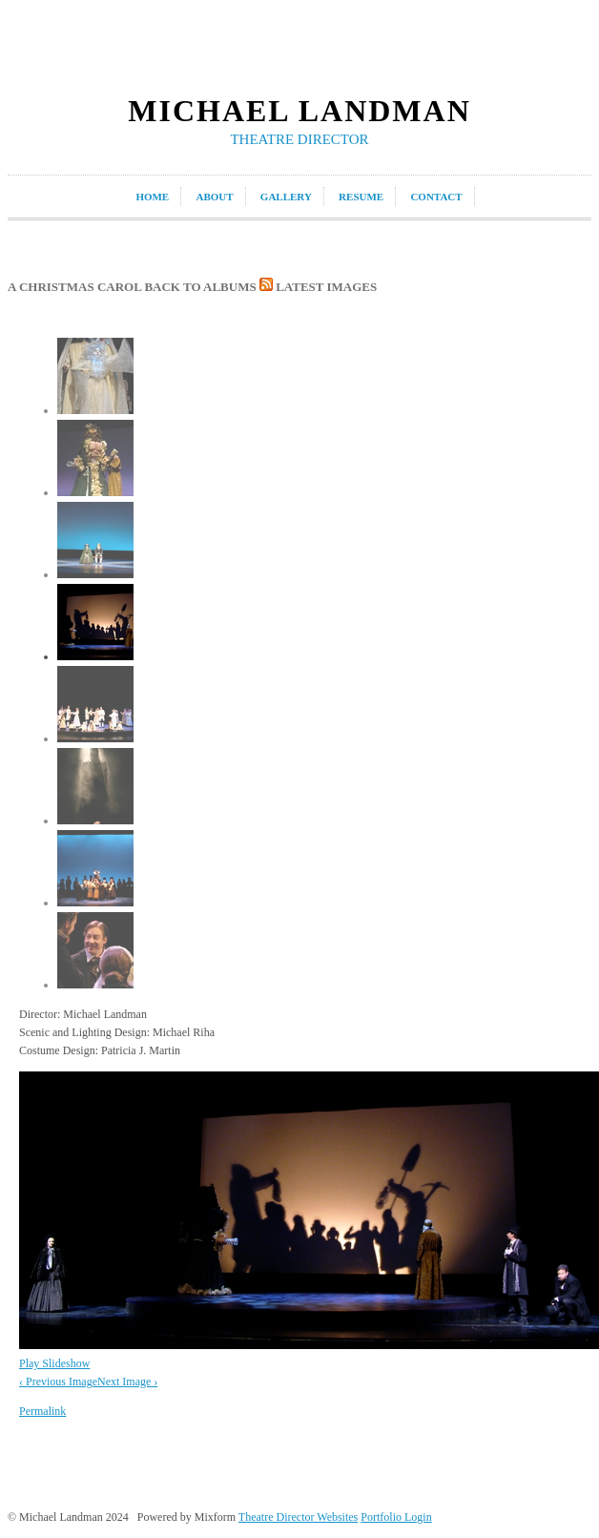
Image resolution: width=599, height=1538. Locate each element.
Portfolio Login (396, 1517)
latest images (318, 287)
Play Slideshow (54, 1363)
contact (436, 196)
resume (361, 196)
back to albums (200, 287)
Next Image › (127, 1381)
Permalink (42, 1411)
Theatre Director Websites (298, 1517)
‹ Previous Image (58, 1381)
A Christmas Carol (74, 287)
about (214, 196)
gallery (286, 196)
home (152, 196)
